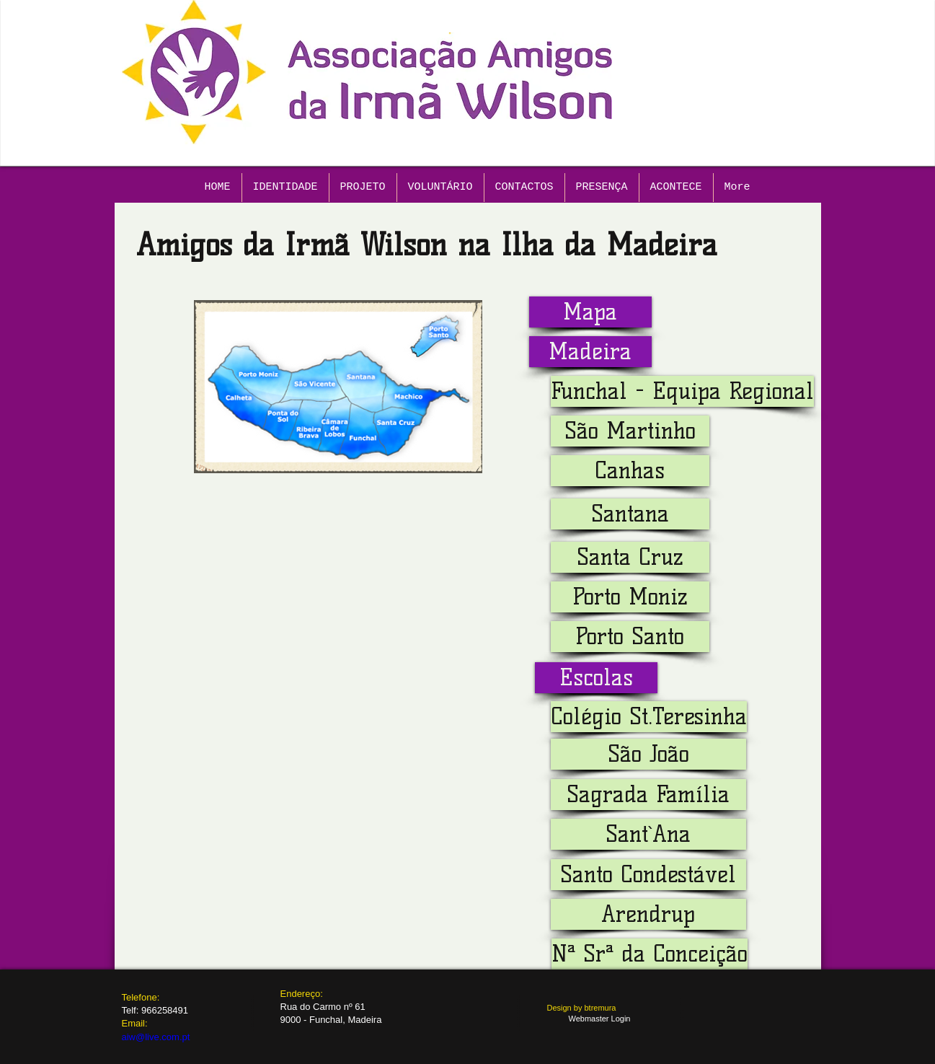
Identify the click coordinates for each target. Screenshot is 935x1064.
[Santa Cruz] (630, 557)
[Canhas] (630, 470)
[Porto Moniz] (630, 596)
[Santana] (630, 513)
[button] (590, 351)
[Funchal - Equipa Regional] (682, 391)
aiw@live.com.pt (156, 1037)
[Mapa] (590, 311)
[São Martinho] (630, 431)
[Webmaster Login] (599, 1019)
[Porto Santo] (630, 636)
